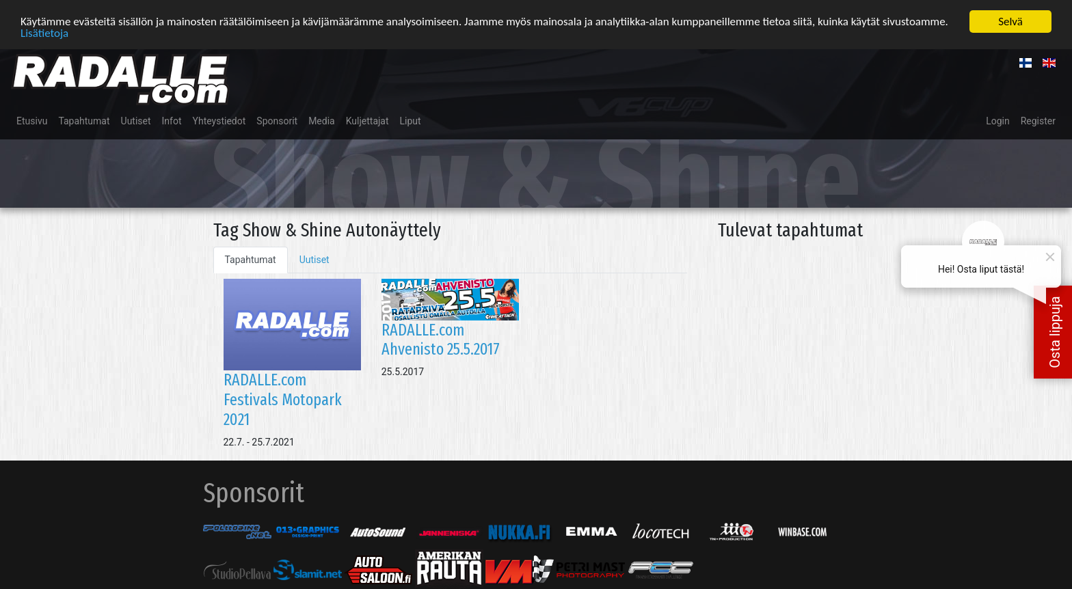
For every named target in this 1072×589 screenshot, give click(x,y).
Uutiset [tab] (314, 259)
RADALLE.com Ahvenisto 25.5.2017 (440, 339)
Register (1038, 120)
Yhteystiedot (219, 120)
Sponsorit (276, 120)
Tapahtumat (83, 120)
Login (998, 120)
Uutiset (136, 120)
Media (321, 120)
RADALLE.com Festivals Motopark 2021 (283, 399)
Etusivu (31, 120)
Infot (172, 120)
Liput (410, 120)
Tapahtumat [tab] (250, 259)
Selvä (1010, 21)
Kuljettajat (367, 120)
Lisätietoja (44, 32)
